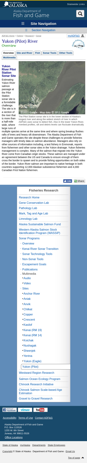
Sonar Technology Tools (37, 254)
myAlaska (25, 445)
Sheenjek (30, 350)
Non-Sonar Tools (33, 259)
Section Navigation (43, 30)
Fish (37, 53)
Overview (8, 53)
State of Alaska (17, 4)
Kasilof (28, 324)
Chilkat (28, 309)
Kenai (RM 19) (33, 330)
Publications (30, 269)
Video (27, 283)
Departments (38, 445)
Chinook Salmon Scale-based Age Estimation (40, 391)
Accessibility (9, 417)
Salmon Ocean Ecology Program (39, 378)
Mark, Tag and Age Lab (33, 213)
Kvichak (29, 340)
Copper (28, 314)
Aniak (27, 298)
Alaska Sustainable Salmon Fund (40, 224)
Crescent (29, 319)
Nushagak (30, 345)
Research (29, 36)
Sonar (38, 36)
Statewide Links (76, 4)
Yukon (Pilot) (30, 366)
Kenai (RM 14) (33, 335)
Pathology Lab (28, 208)
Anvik (27, 304)
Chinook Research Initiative (36, 384)
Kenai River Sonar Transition (40, 248)
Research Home (29, 197)
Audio (27, 278)
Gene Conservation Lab (34, 202)
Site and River (24, 53)
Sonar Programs (29, 238)
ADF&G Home (8, 36)
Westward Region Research (36, 372)
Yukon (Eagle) (33, 361)
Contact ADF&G (44, 417)
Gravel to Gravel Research (36, 398)
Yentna (28, 355)
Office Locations (14, 437)
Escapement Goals (34, 264)
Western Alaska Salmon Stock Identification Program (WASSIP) (39, 231)
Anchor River (32, 293)
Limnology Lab (28, 218)
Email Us (70, 451)
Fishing (20, 36)
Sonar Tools (49, 53)
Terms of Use (25, 417)
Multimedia (9, 57)
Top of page (74, 457)
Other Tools (65, 53)
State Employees (56, 445)
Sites (25, 288)
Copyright (7, 451)
